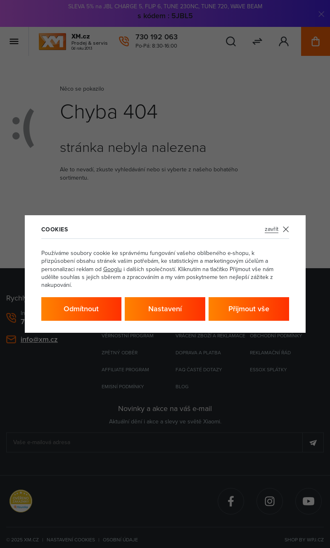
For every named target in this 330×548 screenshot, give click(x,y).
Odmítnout (81, 308)
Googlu (112, 269)
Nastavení (165, 308)
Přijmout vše (248, 308)
